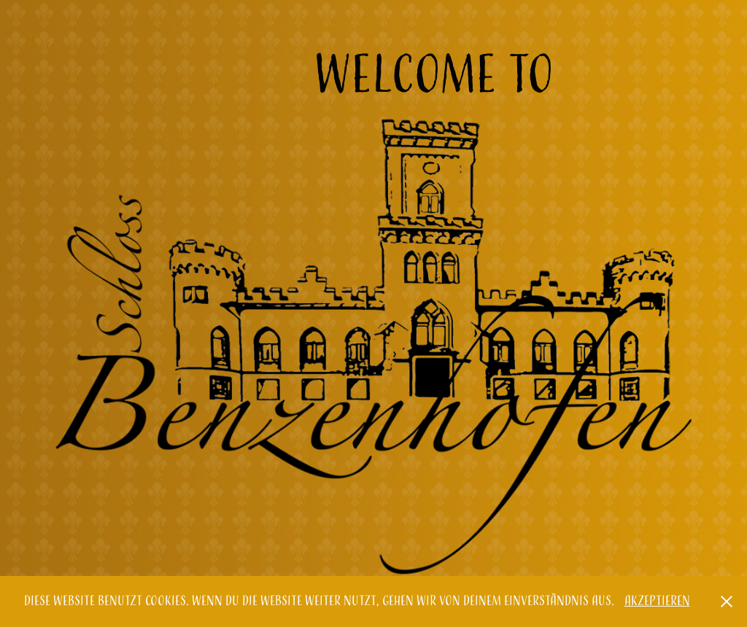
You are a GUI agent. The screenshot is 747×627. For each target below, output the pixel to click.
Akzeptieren (657, 601)
